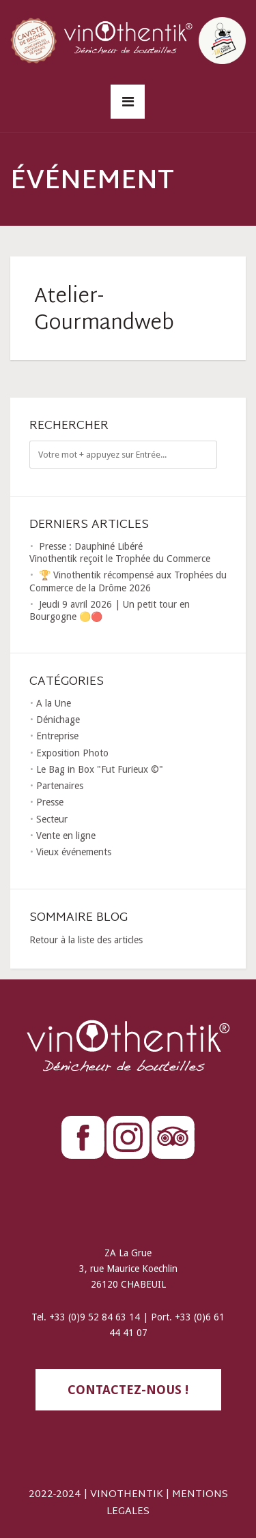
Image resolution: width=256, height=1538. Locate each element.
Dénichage (58, 719)
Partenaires (59, 785)
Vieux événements (73, 851)
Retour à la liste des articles (86, 939)
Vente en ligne (66, 835)
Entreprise (57, 735)
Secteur (52, 819)
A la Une (53, 703)
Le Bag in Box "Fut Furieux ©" (99, 769)
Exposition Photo (72, 753)
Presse (49, 802)
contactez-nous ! (128, 1389)
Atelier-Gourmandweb (104, 310)
